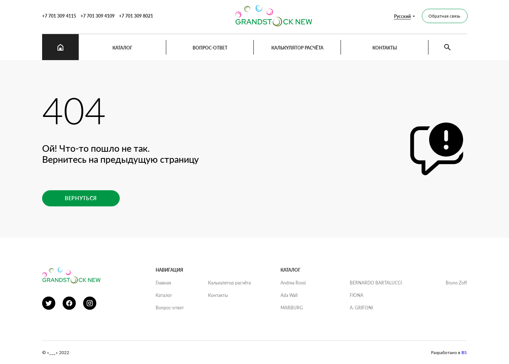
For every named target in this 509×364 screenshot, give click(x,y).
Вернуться (81, 198)
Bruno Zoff (456, 283)
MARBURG (291, 307)
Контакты (384, 48)
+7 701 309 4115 (59, 16)
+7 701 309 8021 (136, 16)
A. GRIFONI (361, 307)
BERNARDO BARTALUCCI (376, 283)
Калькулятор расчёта (297, 48)
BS (464, 352)
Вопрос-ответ (210, 48)
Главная (163, 283)
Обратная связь (444, 16)
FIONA (356, 295)
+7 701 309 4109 (98, 16)
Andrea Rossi (293, 283)
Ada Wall (289, 295)
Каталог (122, 48)
